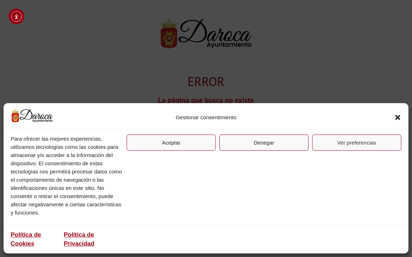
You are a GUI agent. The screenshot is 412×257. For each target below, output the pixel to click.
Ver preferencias (356, 143)
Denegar (264, 143)
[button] (397, 117)
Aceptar (171, 143)
